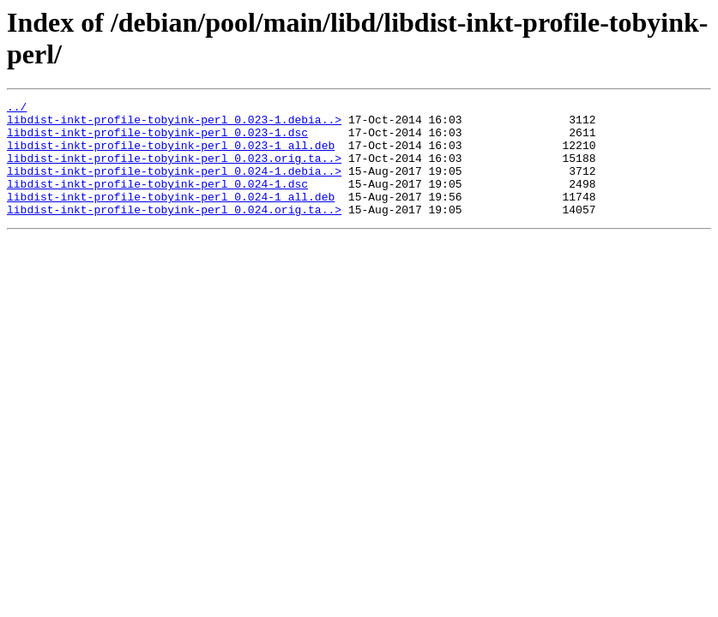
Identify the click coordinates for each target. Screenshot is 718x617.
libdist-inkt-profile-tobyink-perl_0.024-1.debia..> (174, 186)
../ (17, 109)
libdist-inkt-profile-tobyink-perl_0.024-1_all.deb (171, 217)
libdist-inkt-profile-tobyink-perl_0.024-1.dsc (157, 201)
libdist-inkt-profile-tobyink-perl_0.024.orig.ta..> (174, 232)
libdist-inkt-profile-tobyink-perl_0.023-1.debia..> (174, 124)
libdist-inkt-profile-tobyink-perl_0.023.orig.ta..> (174, 170)
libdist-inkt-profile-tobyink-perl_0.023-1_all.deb (171, 155)
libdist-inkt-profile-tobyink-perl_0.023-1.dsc (157, 139)
